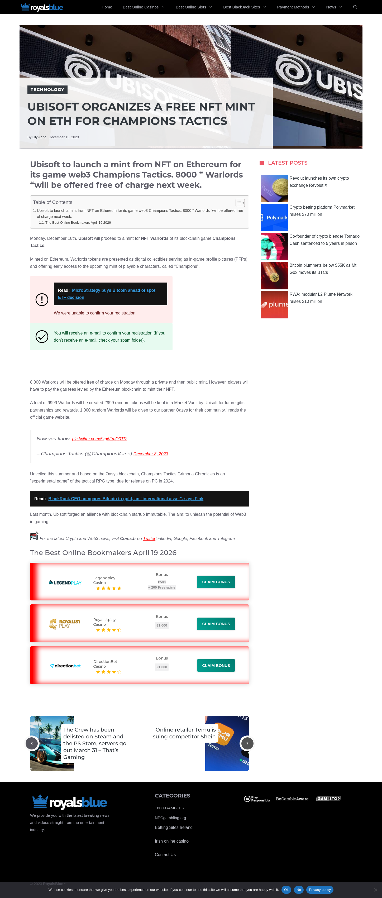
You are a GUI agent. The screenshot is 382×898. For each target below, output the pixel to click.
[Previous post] (32, 743)
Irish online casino (172, 841)
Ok (286, 890)
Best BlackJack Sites (247, 7)
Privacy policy (320, 890)
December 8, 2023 (150, 454)
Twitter (149, 538)
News (337, 7)
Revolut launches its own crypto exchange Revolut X (305, 188)
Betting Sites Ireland (174, 827)
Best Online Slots (197, 7)
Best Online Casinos (146, 7)
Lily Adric (39, 137)
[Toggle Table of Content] (237, 202)
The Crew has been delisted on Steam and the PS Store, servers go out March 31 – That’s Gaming (94, 743)
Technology (47, 89)
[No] (375, 889)
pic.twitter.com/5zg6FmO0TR (99, 439)
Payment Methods (299, 7)
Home (107, 7)
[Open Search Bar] (355, 7)
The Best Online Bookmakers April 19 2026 (78, 222)
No (299, 890)
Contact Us (165, 854)
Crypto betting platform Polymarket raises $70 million (308, 217)
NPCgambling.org (170, 817)
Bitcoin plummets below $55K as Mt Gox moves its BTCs (308, 275)
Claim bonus (216, 582)
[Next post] (247, 743)
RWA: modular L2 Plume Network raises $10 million (306, 304)
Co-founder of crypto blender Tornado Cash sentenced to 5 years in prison (310, 246)
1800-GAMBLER (169, 808)
